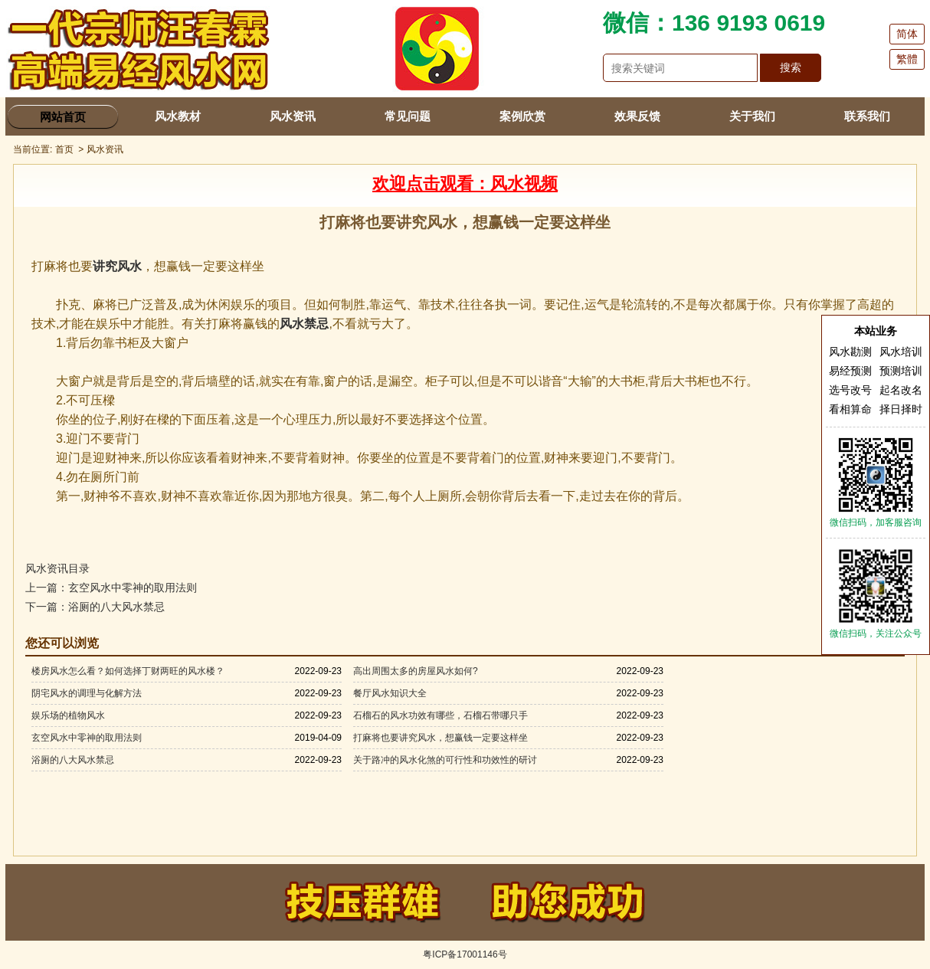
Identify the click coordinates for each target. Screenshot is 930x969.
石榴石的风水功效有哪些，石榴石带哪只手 (440, 715)
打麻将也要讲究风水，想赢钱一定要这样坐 (440, 737)
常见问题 (408, 116)
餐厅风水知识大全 (390, 693)
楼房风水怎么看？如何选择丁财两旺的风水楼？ (127, 671)
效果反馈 (637, 116)
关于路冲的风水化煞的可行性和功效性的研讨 (445, 760)
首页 (64, 149)
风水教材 (178, 116)
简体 (907, 34)
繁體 (907, 59)
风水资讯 (293, 116)
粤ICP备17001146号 (464, 954)
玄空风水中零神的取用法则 (86, 737)
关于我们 (752, 116)
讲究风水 (117, 266)
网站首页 (63, 116)
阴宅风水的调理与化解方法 (86, 693)
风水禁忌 (304, 323)
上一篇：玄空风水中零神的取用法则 (111, 587)
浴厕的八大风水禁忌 (72, 760)
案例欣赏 (522, 116)
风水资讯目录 (57, 568)
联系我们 (867, 116)
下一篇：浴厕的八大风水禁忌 (95, 607)
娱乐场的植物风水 (68, 715)
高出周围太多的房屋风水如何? (415, 671)
